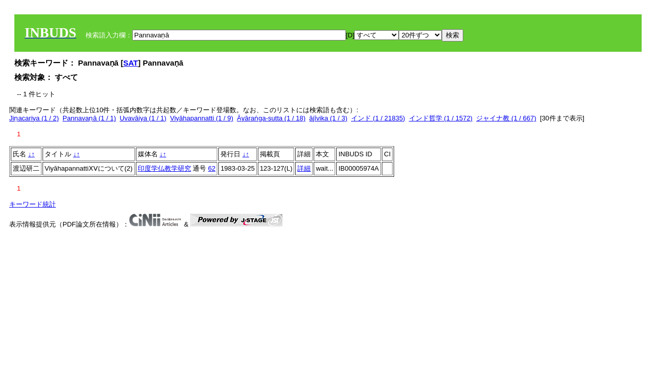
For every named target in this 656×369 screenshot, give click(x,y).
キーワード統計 (32, 204)
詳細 (304, 168)
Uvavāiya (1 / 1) (142, 118)
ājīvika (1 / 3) (328, 118)
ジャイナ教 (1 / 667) (506, 118)
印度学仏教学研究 (164, 168)
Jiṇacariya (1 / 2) (34, 118)
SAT (130, 62)
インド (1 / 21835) (378, 118)
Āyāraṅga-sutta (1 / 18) (271, 118)
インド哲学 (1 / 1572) (441, 118)
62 (211, 168)
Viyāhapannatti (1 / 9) (201, 118)
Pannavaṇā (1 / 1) (89, 118)
